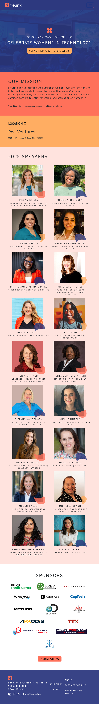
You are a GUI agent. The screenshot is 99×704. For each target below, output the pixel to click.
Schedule (56, 684)
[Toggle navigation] (90, 5)
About (69, 680)
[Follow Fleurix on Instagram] (10, 694)
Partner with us (49, 659)
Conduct (55, 689)
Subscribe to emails (73, 692)
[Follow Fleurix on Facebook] (14, 694)
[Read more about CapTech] (77, 597)
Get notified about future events (49, 51)
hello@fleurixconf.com (31, 694)
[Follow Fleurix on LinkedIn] (18, 694)
